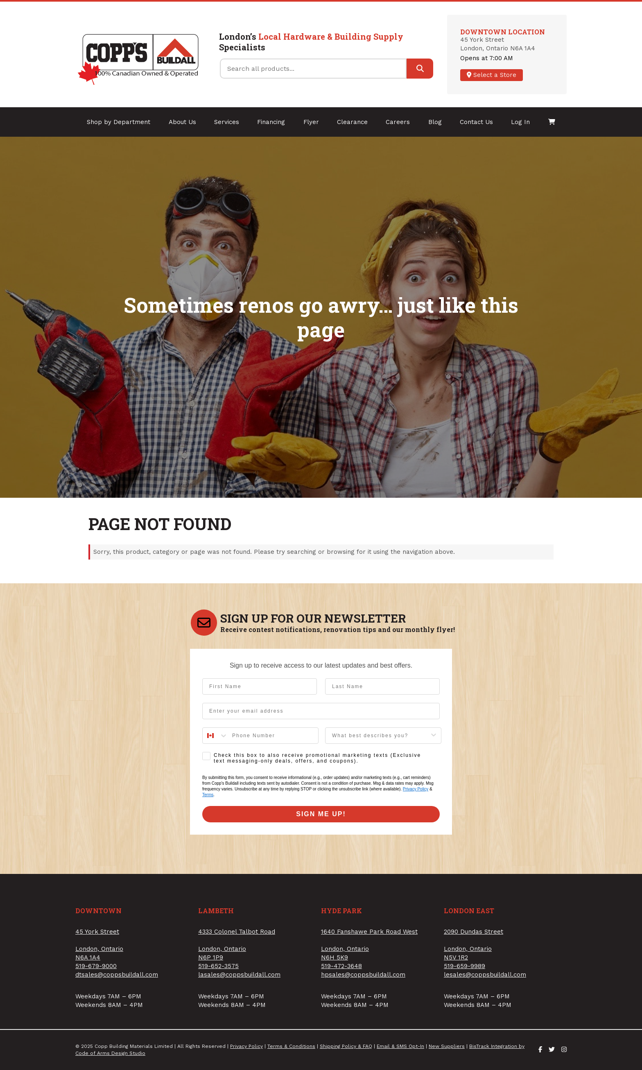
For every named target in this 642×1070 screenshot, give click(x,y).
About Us (182, 122)
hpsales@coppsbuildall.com (363, 974)
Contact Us (476, 122)
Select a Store (491, 75)
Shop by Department (118, 122)
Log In (520, 122)
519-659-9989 (464, 966)
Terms (207, 794)
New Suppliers (447, 1046)
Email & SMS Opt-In (400, 1046)
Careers (398, 122)
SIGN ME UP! (321, 813)
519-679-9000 (96, 966)
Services (226, 122)
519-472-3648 (341, 966)
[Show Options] (434, 735)
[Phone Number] (273, 735)
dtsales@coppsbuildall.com (116, 974)
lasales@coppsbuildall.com (239, 974)
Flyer (311, 122)
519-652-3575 (218, 966)
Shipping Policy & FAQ (346, 1046)
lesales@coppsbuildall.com (485, 974)
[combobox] (215, 735)
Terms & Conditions (291, 1046)
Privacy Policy (415, 789)
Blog (435, 122)
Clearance (352, 122)
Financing (271, 122)
